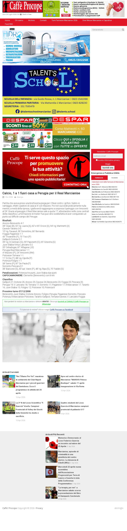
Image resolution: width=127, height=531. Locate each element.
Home (7, 20)
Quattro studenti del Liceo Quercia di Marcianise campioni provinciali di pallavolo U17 (75, 422)
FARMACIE (99, 178)
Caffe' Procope (9, 524)
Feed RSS (9, 24)
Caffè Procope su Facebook (61, 310)
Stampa (20, 197)
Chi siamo (19, 20)
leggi (108, 164)
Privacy (39, 524)
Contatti (43, 20)
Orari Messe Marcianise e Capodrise (97, 20)
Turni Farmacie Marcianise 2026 (64, 20)
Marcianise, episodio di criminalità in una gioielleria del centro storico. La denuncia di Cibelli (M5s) (68, 473)
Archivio (31, 20)
